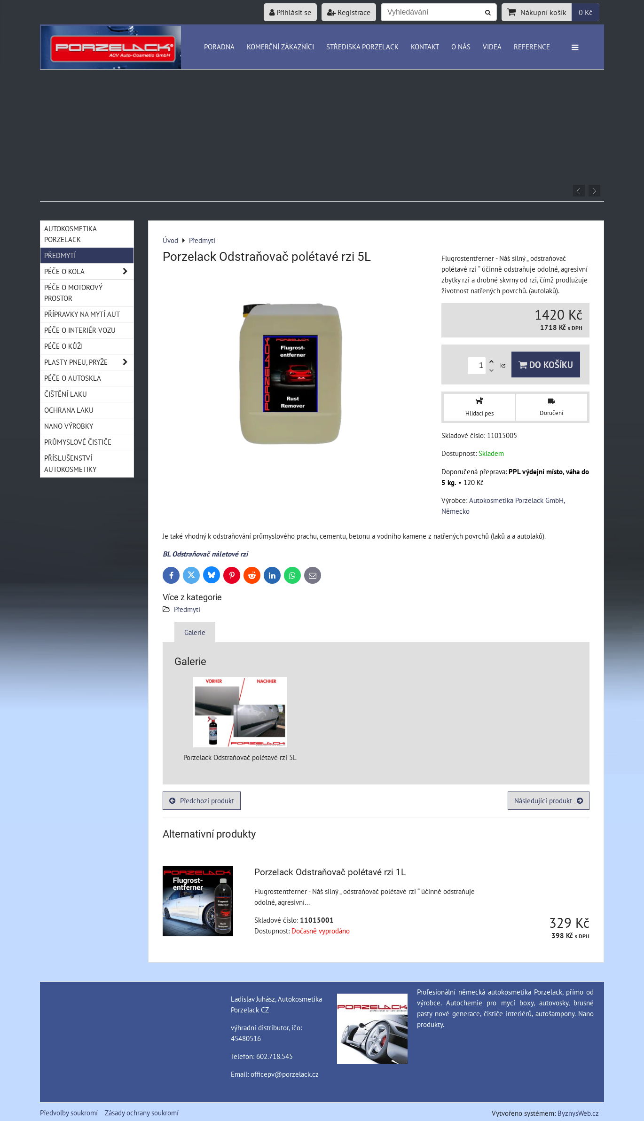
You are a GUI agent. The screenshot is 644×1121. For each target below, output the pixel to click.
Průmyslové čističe (77, 442)
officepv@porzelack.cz (285, 1074)
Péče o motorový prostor (73, 292)
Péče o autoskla (72, 378)
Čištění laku (65, 394)
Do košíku (545, 364)
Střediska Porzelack (362, 46)
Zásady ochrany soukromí (142, 1112)
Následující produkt (548, 800)
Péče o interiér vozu (80, 330)
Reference (532, 46)
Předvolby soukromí (69, 1112)
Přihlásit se (290, 12)
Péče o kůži (63, 346)
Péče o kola (89, 271)
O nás (461, 46)
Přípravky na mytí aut (82, 314)
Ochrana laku (69, 410)
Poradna (219, 46)
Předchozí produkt (201, 800)
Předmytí (187, 609)
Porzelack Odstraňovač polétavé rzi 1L (330, 872)
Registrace (348, 12)
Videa (492, 46)
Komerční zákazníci (280, 46)
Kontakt (425, 46)
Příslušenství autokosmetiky (70, 463)
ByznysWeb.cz (578, 1113)
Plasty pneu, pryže (89, 362)
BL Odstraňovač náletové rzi (205, 553)
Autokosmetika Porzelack (70, 234)
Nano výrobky (68, 426)
